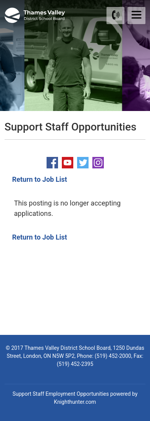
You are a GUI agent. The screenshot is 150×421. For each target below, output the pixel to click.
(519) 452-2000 (113, 356)
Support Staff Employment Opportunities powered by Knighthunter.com (75, 398)
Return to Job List (39, 179)
